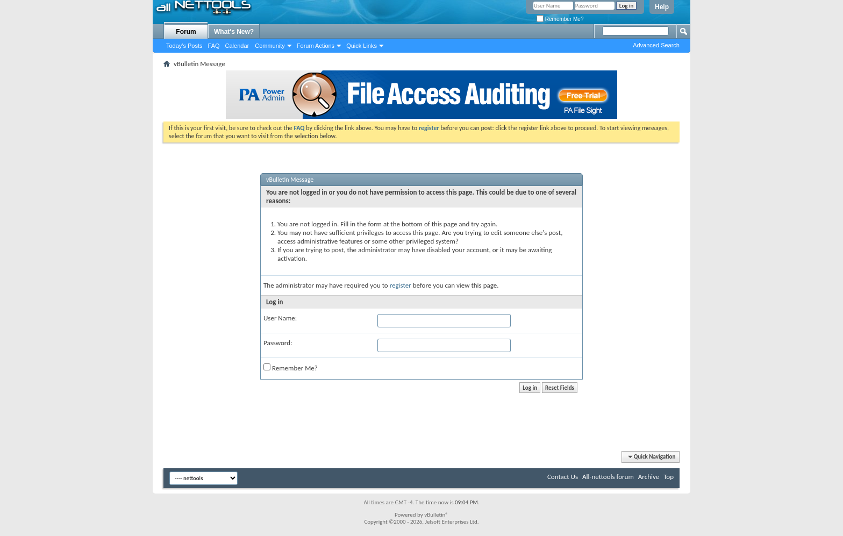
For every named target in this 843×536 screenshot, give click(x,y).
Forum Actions (315, 45)
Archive (648, 477)
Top (668, 477)
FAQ (214, 45)
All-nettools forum (608, 477)
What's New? (234, 31)
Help (662, 7)
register (400, 285)
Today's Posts (184, 45)
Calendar (237, 45)
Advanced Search (656, 45)
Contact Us (562, 477)
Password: (277, 343)
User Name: (280, 318)
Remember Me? (560, 19)
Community (270, 45)
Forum (186, 31)
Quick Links (361, 45)
